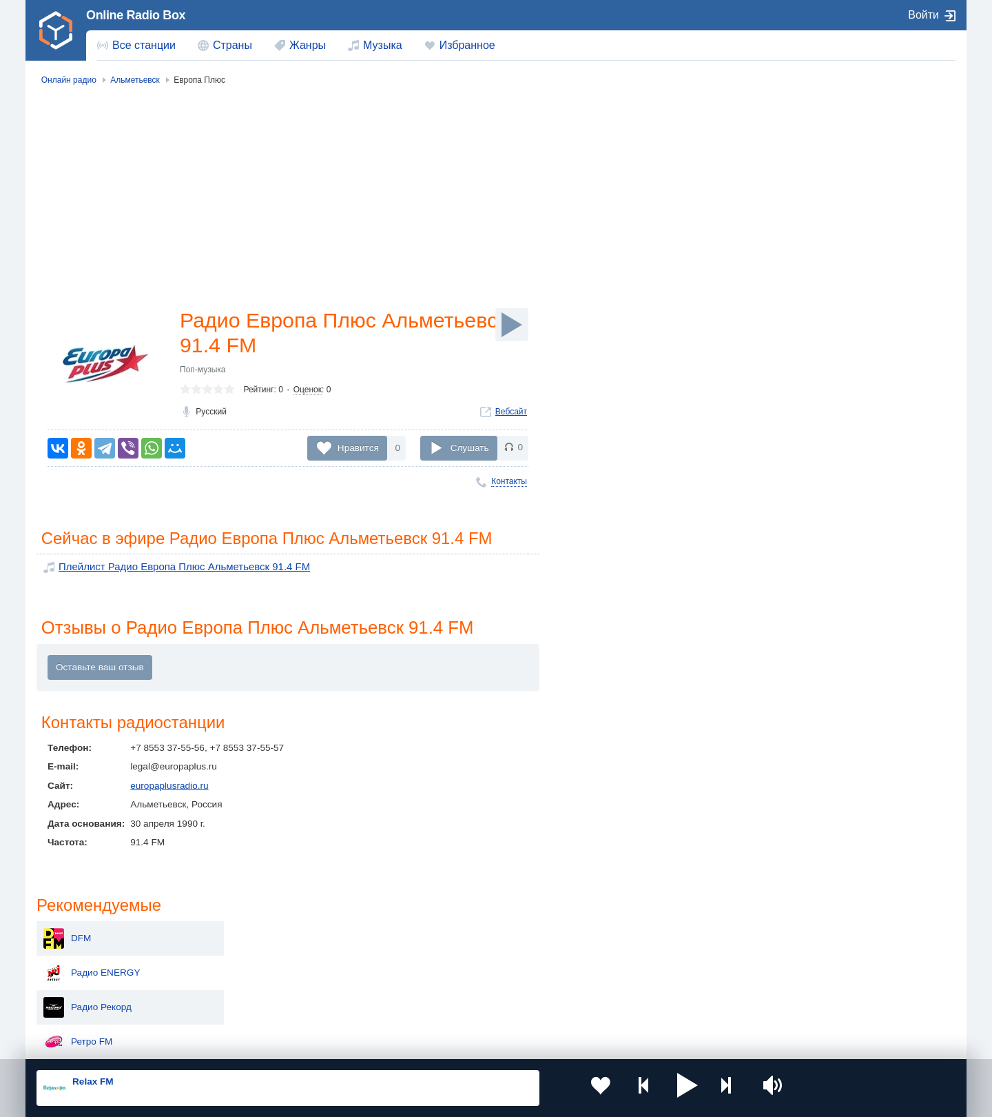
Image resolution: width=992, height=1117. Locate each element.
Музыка (382, 45)
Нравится (358, 448)
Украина (264, 935)
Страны (232, 45)
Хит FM (804, 350)
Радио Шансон (821, 419)
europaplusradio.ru (169, 788)
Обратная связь (445, 1042)
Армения (451, 957)
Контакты (509, 481)
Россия (76, 935)
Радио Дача (814, 453)
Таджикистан (274, 957)
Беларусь (81, 1005)
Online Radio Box (135, 15)
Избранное (467, 45)
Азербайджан (461, 1005)
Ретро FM (809, 247)
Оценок (307, 392)
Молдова (451, 935)
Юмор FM (810, 281)
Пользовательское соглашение (207, 1042)
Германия (638, 1005)
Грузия (260, 1005)
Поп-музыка (203, 372)
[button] (653, 1088)
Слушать (470, 448)
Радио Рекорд (819, 212)
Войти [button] (923, 15)
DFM (799, 143)
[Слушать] (511, 324)
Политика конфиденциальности (341, 1042)
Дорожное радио (825, 384)
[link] (56, 30)
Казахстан (639, 935)
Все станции (144, 45)
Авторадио (812, 315)
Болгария (637, 957)
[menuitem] (136, 45)
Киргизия (80, 957)
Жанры (307, 45)
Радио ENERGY (823, 178)
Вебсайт (511, 414)
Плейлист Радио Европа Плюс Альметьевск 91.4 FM (173, 568)
